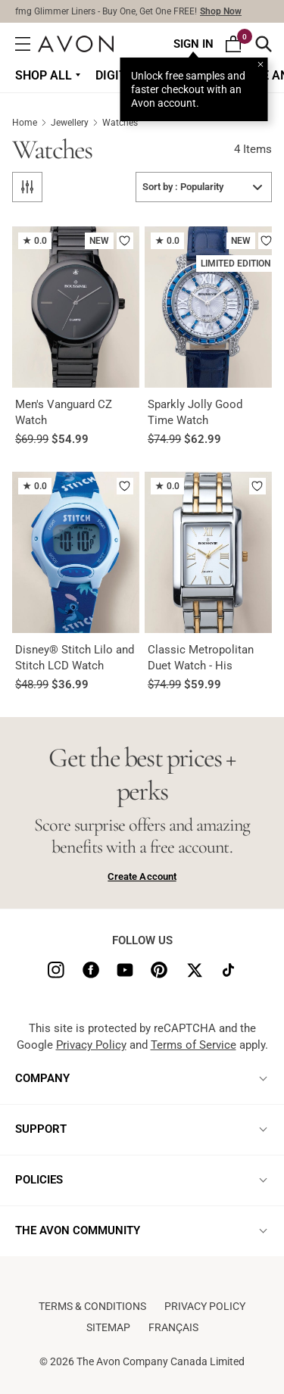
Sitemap (108, 1327)
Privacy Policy (91, 1045)
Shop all (43, 75)
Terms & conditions (92, 1306)
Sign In (193, 44)
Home (31, 122)
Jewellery (76, 122)
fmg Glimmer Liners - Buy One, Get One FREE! (128, 11)
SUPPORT (41, 1129)
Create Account (142, 876)
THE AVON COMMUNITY (77, 1230)
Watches (120, 122)
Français (173, 1327)
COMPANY (42, 1078)
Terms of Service (193, 1045)
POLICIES (39, 1180)
